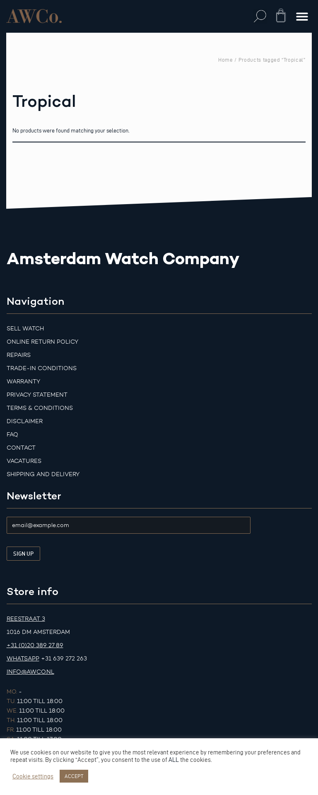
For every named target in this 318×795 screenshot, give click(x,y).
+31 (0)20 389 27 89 (35, 645)
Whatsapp (23, 658)
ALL (174, 759)
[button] (260, 16)
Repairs (19, 355)
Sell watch (25, 328)
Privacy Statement (37, 394)
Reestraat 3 (26, 618)
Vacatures (24, 461)
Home (225, 60)
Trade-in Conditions (42, 368)
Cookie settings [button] (32, 776)
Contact (21, 447)
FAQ (12, 434)
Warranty (23, 381)
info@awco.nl (30, 671)
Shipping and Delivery (43, 474)
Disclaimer (25, 421)
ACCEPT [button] (74, 776)
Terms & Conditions (40, 408)
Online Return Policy (42, 341)
